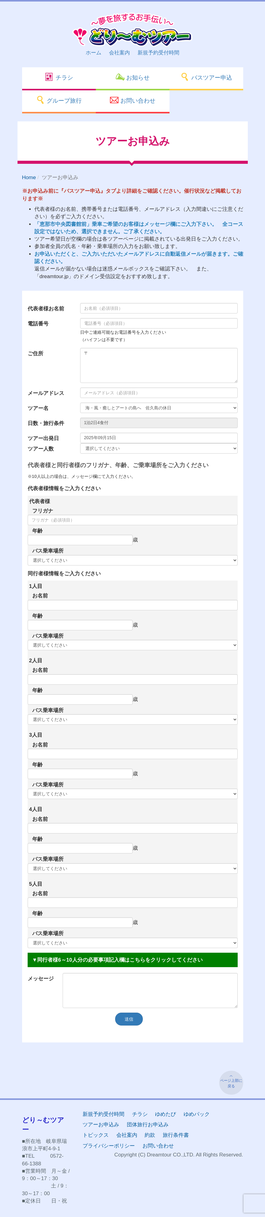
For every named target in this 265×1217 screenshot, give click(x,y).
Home (29, 177)
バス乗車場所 (48, 551)
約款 (150, 1135)
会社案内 (119, 53)
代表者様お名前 (46, 309)
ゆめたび (165, 1114)
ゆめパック (197, 1114)
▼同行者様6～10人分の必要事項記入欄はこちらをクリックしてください (117, 960)
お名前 (40, 596)
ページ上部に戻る (231, 1083)
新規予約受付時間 (158, 53)
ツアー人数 (41, 449)
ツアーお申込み (101, 1125)
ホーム (93, 53)
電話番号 (38, 324)
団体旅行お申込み (148, 1125)
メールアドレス (46, 393)
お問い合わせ (132, 99)
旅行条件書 (176, 1135)
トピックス (96, 1135)
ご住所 (35, 353)
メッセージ (41, 979)
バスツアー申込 (206, 76)
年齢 (37, 531)
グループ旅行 (59, 99)
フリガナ (42, 511)
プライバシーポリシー (109, 1146)
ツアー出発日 (43, 438)
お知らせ (132, 76)
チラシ (59, 76)
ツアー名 (38, 408)
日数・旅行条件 (46, 423)
